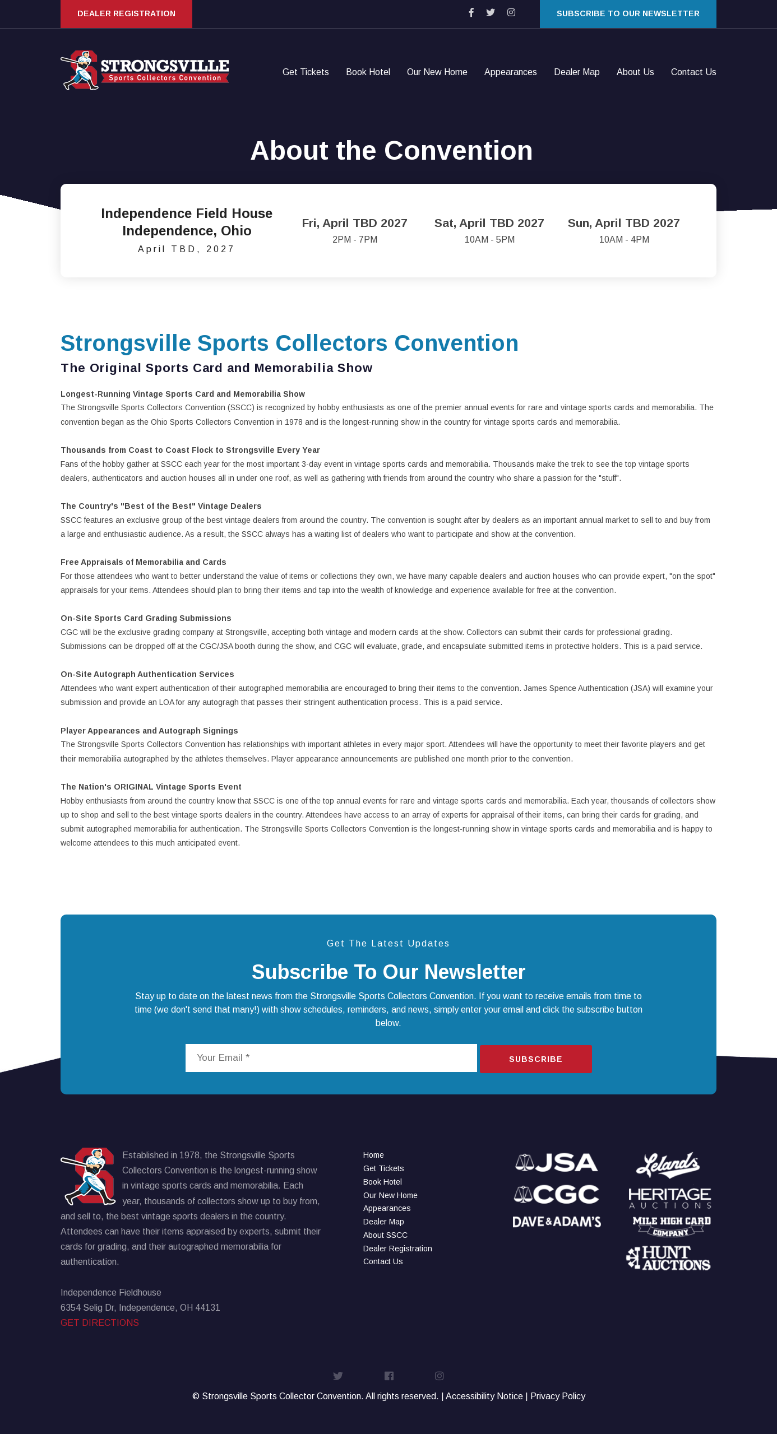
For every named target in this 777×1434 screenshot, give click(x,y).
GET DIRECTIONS (100, 1323)
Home (373, 1154)
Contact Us (693, 73)
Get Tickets (306, 73)
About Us (635, 73)
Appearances (510, 73)
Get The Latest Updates (388, 943)
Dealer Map (577, 73)
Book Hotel (368, 73)
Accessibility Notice (484, 1396)
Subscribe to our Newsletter (628, 13)
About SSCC (385, 1235)
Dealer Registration (126, 13)
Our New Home (437, 73)
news (262, 996)
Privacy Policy (557, 1396)
